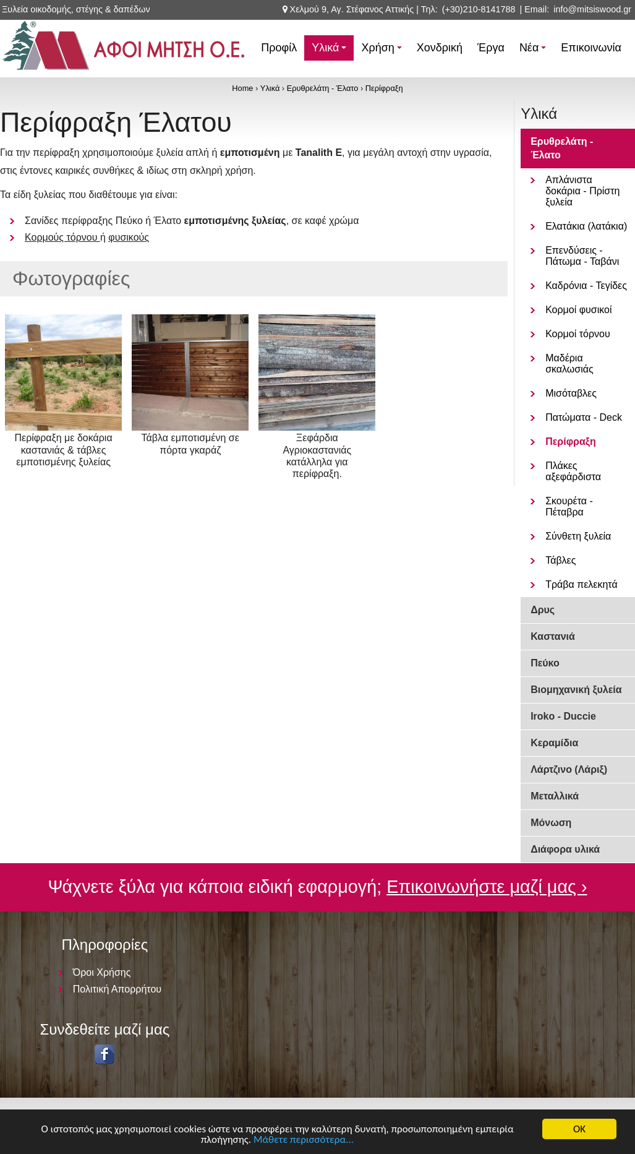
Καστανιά (553, 636)
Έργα (491, 47)
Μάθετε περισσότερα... (304, 1140)
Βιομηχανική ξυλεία (576, 689)
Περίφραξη (384, 88)
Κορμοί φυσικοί (578, 309)
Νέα (534, 51)
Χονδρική (439, 47)
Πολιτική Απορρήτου (117, 989)
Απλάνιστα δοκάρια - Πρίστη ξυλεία (582, 190)
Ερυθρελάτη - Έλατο (323, 88)
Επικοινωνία (591, 47)
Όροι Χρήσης (102, 972)
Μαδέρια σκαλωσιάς (569, 363)
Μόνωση (551, 822)
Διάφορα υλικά (565, 849)
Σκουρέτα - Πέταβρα (569, 506)
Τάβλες (560, 560)
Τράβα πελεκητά (581, 584)
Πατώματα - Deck (583, 417)
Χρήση (383, 51)
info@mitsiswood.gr (592, 9)
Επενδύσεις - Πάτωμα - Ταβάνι (582, 256)
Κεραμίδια (554, 743)
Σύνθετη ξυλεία (578, 536)
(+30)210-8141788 (479, 9)
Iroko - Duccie (563, 716)
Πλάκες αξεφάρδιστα (573, 471)
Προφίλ (279, 47)
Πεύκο (545, 663)
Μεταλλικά (555, 796)
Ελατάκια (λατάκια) (586, 226)
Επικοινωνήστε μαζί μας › (486, 887)
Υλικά (331, 51)
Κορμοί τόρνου (577, 334)
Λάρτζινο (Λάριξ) (569, 769)
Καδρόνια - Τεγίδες (586, 285)
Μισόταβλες (571, 393)
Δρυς (543, 610)
